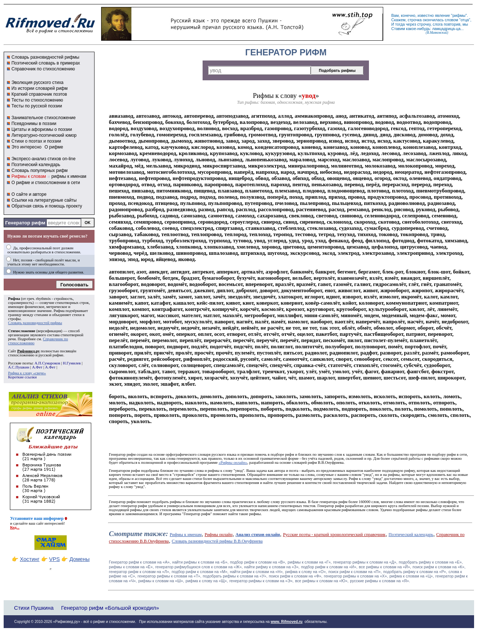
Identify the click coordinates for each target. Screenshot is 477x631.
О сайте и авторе (29, 194)
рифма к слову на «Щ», (206, 581)
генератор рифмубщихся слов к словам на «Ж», (199, 567)
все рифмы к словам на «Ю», (321, 581)
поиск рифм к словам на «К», (439, 567)
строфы (14, 319)
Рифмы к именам (185, 534)
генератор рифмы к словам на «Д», (365, 562)
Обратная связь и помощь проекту (46, 206)
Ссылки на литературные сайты (44, 200)
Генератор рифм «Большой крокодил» (110, 608)
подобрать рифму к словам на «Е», (431, 562)
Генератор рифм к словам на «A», (140, 562)
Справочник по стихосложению (43, 68)
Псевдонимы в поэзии (33, 123)
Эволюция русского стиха (37, 82)
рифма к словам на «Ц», (411, 576)
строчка (415, 20)
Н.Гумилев (72, 363)
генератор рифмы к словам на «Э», (261, 581)
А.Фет (37, 367)
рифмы (459, 15)
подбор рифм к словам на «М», (200, 571)
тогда (400, 24)
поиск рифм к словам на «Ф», (295, 576)
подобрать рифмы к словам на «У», (235, 576)
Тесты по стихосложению (37, 100)
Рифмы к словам (28, 176)
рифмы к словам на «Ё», (131, 567)
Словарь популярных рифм (39, 170)
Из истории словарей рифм (39, 88)
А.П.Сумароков (47, 363)
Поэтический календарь (35, 164)
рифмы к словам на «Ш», (161, 581)
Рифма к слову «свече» (27, 373)
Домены (79, 559)
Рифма (14, 299)
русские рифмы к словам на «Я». (380, 581)
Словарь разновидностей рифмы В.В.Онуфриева (217, 541)
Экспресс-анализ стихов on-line (43, 158)
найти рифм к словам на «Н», (257, 571)
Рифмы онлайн (219, 534)
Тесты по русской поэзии (36, 106)
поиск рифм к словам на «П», (355, 571)
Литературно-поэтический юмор (44, 135)
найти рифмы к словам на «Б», (200, 562)
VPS (54, 559)
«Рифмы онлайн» (233, 463)
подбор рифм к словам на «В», (258, 562)
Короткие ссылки (22, 377)
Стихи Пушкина (33, 608)
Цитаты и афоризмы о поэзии (41, 129)
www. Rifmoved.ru (287, 622)
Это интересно (26, 147)
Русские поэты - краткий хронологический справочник (334, 534)
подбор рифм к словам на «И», (329, 567)
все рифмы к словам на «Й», (385, 567)
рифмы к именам (68, 176)
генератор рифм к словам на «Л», (139, 571)
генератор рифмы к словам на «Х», (356, 576)
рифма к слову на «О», (306, 571)
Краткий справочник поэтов (39, 94)
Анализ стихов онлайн (258, 534)
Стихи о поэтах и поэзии (36, 141)
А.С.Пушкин (18, 367)
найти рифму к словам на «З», (272, 567)
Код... (14, 527)
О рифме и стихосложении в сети (45, 182)
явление (442, 15)
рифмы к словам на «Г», (310, 562)
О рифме (53, 147)
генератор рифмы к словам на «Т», (169, 576)
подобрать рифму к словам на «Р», (415, 571)
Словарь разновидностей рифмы (45, 57)
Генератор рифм (25, 222)
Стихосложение (21, 331)
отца (465, 20)
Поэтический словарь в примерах (45, 63)
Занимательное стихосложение (43, 117)
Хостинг (29, 559)
